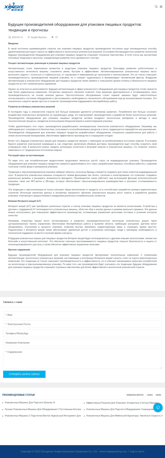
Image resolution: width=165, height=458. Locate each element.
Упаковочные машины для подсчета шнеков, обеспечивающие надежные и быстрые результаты (30, 402)
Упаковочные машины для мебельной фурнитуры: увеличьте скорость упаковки (124, 415)
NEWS (158, 395)
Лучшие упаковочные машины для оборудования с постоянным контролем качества (43, 409)
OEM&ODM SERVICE (135, 395)
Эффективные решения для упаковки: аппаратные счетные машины (122, 403)
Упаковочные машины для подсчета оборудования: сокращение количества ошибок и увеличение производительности (124, 409)
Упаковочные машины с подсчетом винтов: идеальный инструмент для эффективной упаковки (43, 415)
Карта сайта (136, 451)
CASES (150, 395)
